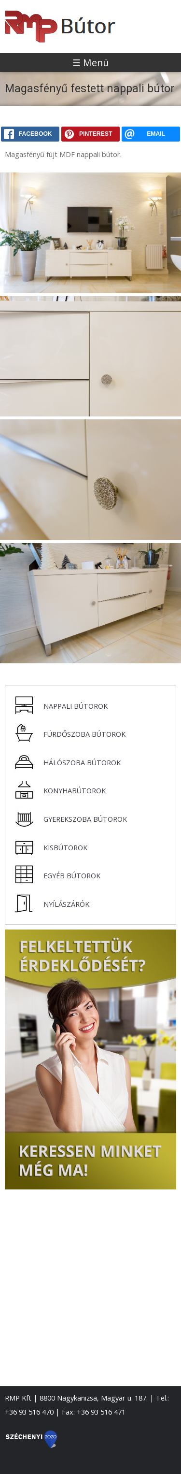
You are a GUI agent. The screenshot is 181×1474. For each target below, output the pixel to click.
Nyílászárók (66, 904)
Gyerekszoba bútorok (85, 819)
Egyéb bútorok (71, 875)
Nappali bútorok (75, 706)
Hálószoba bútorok (82, 762)
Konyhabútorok (74, 790)
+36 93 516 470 (29, 1412)
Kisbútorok (65, 847)
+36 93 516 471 (101, 1412)
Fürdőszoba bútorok (84, 734)
